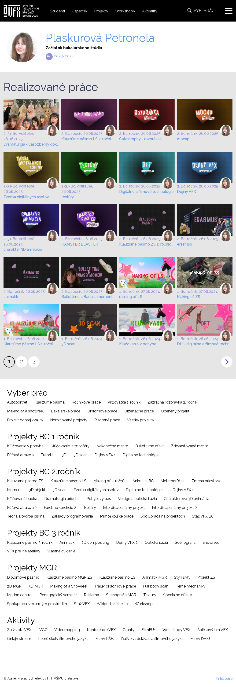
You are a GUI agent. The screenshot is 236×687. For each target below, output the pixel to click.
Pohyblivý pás (99, 498)
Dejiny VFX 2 (127, 542)
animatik (11, 296)
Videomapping (67, 630)
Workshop (144, 604)
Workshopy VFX (176, 630)
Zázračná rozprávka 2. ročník (172, 402)
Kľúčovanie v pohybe (137, 344)
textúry (67, 197)
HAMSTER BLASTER (79, 244)
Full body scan (155, 586)
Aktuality (149, 11)
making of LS (130, 296)
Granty (128, 630)
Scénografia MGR (121, 595)
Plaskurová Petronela (100, 37)
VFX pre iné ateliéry (23, 551)
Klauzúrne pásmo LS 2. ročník (87, 139)
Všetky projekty (140, 420)
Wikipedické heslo (112, 604)
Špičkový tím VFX (212, 630)
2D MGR (14, 586)
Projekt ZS (206, 577)
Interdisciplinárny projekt (124, 507)
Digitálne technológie (141, 455)
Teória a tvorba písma (25, 516)
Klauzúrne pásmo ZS (25, 481)
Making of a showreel (25, 411)
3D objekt (37, 490)
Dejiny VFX (186, 191)
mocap (183, 139)
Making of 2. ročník (109, 481)
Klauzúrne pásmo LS (68, 481)
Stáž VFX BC (203, 516)
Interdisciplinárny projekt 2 (174, 507)
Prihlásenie (224, 678)
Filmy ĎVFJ (200, 638)
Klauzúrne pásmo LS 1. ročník (29, 344)
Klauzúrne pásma (49, 402)
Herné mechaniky (190, 586)
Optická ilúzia (156, 542)
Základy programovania (72, 516)
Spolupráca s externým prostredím (37, 604)
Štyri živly (182, 577)
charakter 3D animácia (23, 249)
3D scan (68, 344)
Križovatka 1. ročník (124, 402)
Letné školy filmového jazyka (63, 638)
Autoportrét (17, 402)
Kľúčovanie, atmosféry (70, 446)
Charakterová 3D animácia (186, 498)
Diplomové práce (102, 411)
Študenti (57, 11)
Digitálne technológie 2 (146, 490)
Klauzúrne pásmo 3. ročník (29, 542)
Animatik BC (143, 481)
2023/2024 (64, 56)
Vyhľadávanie (189, 10)
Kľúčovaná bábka (22, 498)
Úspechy (79, 11)
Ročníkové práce (86, 402)
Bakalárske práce (65, 411)
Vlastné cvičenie (61, 551)
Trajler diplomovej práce (115, 586)
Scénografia (185, 542)
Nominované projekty (68, 420)
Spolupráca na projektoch (162, 516)
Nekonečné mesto (112, 446)
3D (64, 455)
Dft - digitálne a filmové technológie (204, 344)
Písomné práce (107, 420)
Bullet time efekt (149, 446)
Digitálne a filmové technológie (146, 191)
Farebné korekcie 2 (60, 507)
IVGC (42, 630)
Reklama (91, 595)
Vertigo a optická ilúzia (137, 498)
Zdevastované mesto (189, 446)
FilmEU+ (148, 630)
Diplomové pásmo (23, 577)
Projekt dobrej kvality (25, 420)
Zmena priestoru (206, 481)
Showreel (211, 542)
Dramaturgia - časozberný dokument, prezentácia (31, 144)
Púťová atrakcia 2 (22, 507)
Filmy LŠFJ (105, 638)
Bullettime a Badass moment (87, 296)
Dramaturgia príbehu (62, 498)
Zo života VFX (19, 630)
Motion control (20, 595)
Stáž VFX (82, 604)
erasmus (184, 244)
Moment (14, 490)
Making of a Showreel (68, 586)
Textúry (89, 507)
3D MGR (36, 586)
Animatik (66, 542)
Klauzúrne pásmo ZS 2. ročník (145, 244)
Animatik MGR (154, 577)
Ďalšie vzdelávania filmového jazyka (152, 638)
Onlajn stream (19, 638)
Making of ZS (188, 296)
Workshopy (125, 11)
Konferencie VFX (101, 630)
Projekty (101, 11)
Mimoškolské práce (116, 516)
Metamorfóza (172, 481)
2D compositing (95, 542)
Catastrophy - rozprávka (140, 139)
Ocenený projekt (175, 411)
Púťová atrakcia (20, 455)
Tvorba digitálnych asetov (26, 197)
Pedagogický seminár (58, 595)
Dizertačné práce (139, 411)
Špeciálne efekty (177, 595)
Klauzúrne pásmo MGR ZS (69, 577)
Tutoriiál (48, 455)
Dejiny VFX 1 (105, 455)
